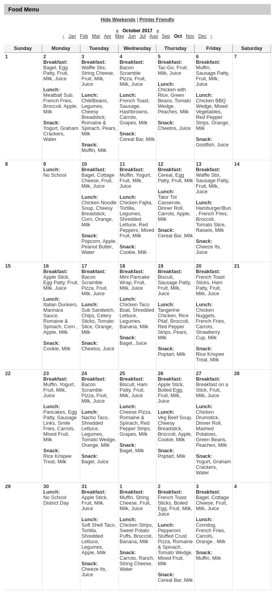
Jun (132, 36)
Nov (190, 36)
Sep (166, 36)
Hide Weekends (118, 19)
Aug (153, 36)
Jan (72, 36)
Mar (96, 36)
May (119, 36)
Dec (202, 36)
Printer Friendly (157, 19)
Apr (107, 36)
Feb (84, 36)
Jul (142, 36)
